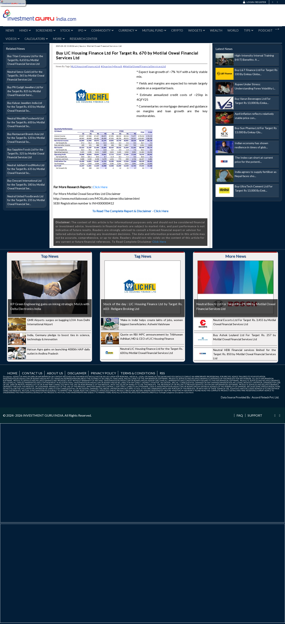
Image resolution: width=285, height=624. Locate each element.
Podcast (265, 30)
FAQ (240, 415)
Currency (128, 30)
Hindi (25, 30)
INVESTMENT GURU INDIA (43, 415)
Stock (66, 30)
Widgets (196, 30)
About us (55, 373)
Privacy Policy (103, 373)
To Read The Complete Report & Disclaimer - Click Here (130, 211)
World (233, 30)
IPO (82, 30)
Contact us (32, 373)
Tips (248, 30)
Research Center (83, 38)
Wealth (216, 30)
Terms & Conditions (138, 373)
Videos (12, 38)
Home (12, 373)
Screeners (45, 30)
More (59, 38)
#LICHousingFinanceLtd (85, 66)
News (10, 30)
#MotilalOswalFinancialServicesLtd (144, 66)
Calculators (36, 38)
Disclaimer (76, 373)
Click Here (100, 187)
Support (255, 415)
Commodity (102, 30)
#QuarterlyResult (111, 66)
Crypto (177, 30)
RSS (162, 373)
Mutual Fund (154, 30)
